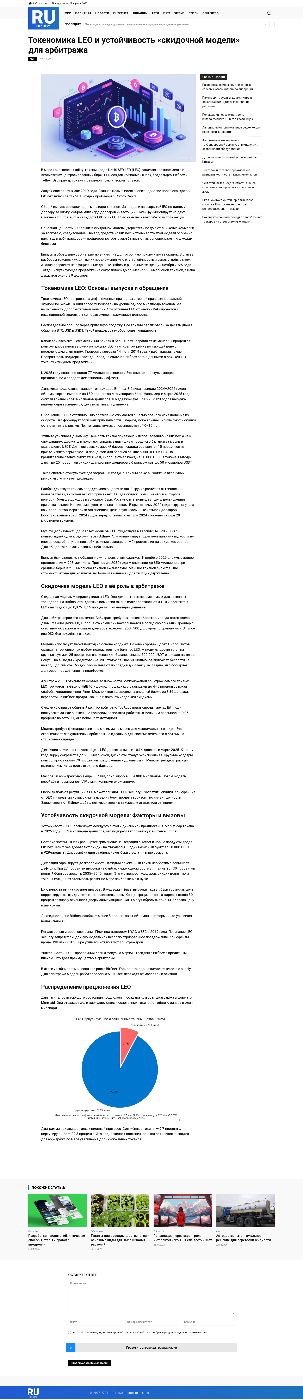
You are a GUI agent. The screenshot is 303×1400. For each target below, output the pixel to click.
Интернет (33, 1231)
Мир (32, 59)
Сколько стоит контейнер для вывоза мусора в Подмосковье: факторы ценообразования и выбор (227, 204)
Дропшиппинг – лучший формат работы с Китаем (230, 159)
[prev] (265, 24)
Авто (218, 1231)
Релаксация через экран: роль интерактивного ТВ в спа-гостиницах (227, 117)
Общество (97, 1231)
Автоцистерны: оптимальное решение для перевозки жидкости (231, 129)
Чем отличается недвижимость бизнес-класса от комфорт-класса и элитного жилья (229, 187)
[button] (269, 13)
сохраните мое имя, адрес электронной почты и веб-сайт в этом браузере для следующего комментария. (140, 1332)
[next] (272, 24)
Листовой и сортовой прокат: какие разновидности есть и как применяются (229, 172)
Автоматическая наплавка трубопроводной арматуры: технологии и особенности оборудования (230, 145)
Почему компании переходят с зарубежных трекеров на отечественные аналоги (232, 219)
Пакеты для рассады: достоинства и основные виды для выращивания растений (137, 24)
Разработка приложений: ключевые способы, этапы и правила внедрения (228, 87)
